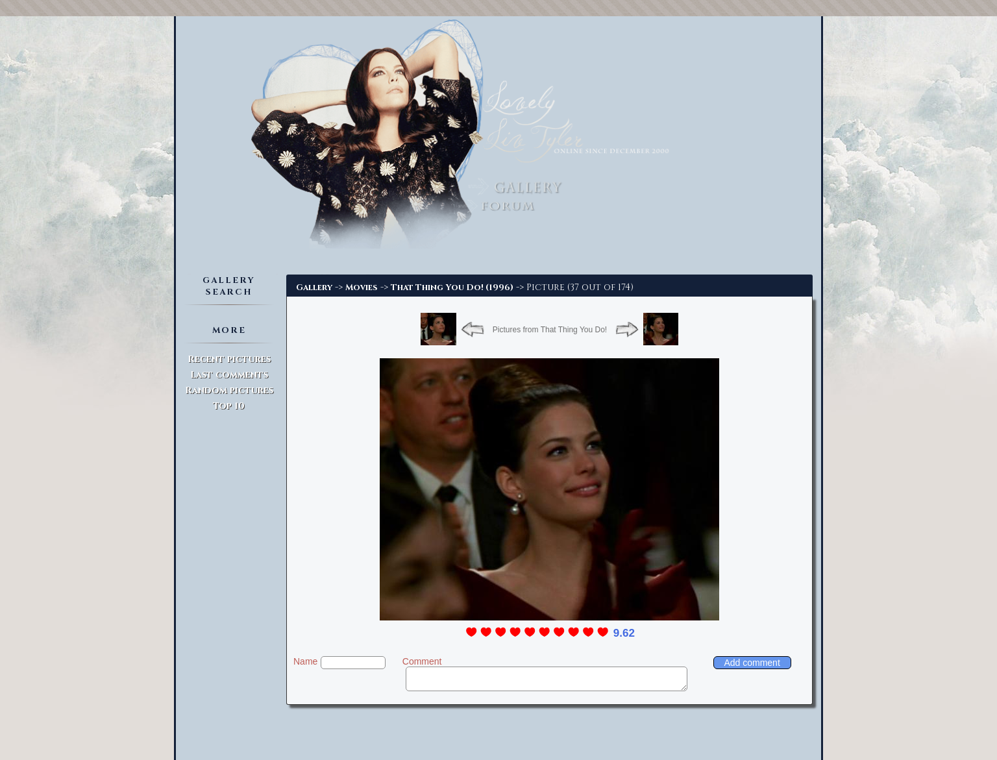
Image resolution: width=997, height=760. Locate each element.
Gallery (314, 287)
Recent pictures (229, 359)
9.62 (624, 633)
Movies (361, 287)
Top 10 (229, 406)
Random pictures (229, 390)
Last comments (229, 375)
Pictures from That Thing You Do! (550, 329)
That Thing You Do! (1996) (452, 287)
